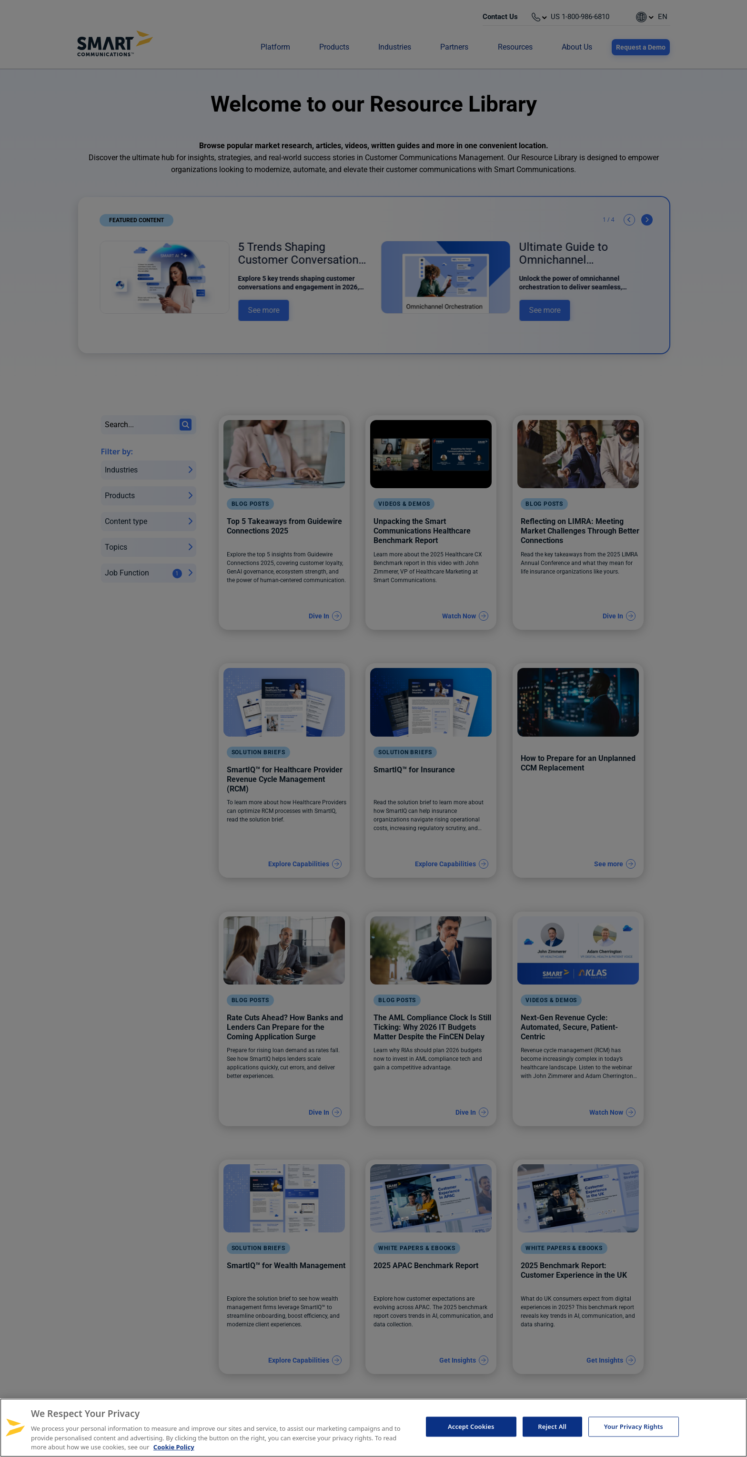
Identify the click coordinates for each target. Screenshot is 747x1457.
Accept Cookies (471, 1426)
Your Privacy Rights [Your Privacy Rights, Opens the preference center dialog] (633, 1426)
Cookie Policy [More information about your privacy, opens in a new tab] (173, 1447)
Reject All (552, 1426)
